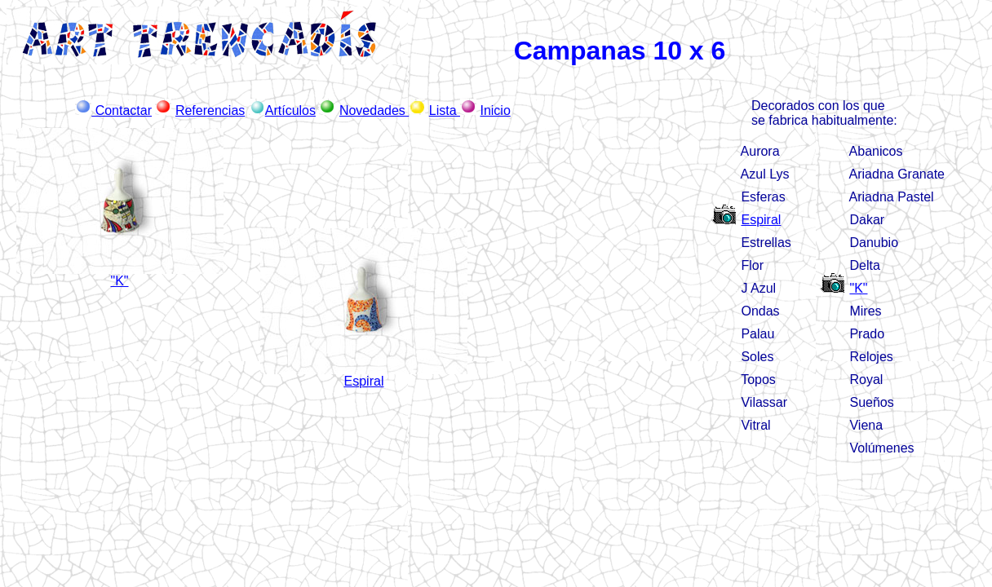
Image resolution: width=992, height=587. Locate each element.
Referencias (210, 110)
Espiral (761, 220)
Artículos (290, 110)
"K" (858, 288)
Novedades (374, 110)
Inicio (495, 110)
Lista (444, 110)
